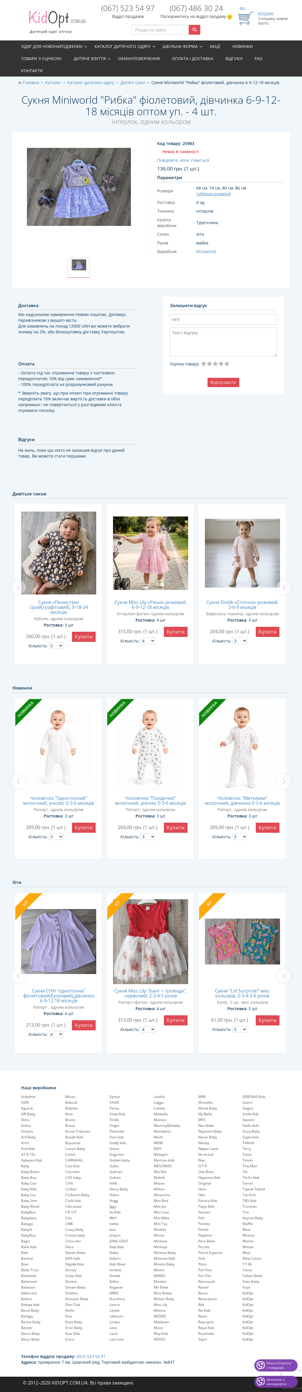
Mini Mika (161, 1218)
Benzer (27, 1327)
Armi (25, 1142)
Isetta (114, 1223)
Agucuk (27, 1108)
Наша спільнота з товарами (278, 1365)
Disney (70, 1270)
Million (159, 1189)
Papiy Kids (206, 1206)
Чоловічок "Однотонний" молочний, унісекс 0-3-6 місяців (58, 800)
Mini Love (161, 1212)
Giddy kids (118, 1142)
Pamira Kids (207, 1200)
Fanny (114, 1108)
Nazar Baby (207, 1137)
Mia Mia (160, 1171)
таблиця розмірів (213, 193)
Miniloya (160, 1246)
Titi (244, 1171)
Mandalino (162, 1131)
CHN (69, 1183)
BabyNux (28, 1235)
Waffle (247, 1223)
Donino (71, 1281)
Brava (70, 1125)
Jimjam (115, 1235)
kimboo (115, 1270)
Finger (115, 1125)
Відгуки (233, 58)
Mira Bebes (163, 1293)
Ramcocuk (206, 1281)
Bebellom (28, 1275)
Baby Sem (29, 1200)
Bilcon (70, 1096)
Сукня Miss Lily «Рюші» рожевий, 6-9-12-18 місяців (150, 604)
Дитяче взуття (90, 58)
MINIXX (159, 1275)
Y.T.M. (247, 1264)
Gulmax (116, 1171)
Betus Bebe (30, 1339)
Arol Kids (28, 1148)
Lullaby (159, 1108)
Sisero (247, 1102)
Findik (114, 1119)
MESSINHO (163, 1166)
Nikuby (203, 1142)
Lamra (115, 1304)
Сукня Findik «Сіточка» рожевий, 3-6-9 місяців (242, 604)
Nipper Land (208, 1148)
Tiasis (247, 1154)
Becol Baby (30, 1310)
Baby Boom (30, 1171)
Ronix (202, 1316)
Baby (25, 1166)
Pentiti (203, 1229)
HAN (113, 1183)
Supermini (250, 1137)
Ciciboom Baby (77, 1194)
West (246, 1229)
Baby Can (28, 1183)
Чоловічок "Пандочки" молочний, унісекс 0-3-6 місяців (150, 800)
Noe (201, 1160)
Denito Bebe (75, 1252)
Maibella (161, 1114)
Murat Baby (207, 1108)
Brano (70, 1119)
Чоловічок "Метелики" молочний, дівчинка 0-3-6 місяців (242, 800)
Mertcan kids (164, 1160)
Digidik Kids (74, 1264)
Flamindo (117, 1131)
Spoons (248, 1119)
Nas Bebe (206, 1125)
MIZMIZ (160, 1316)
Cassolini (72, 1171)
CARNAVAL (74, 1160)
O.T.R (202, 1166)
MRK (201, 1096)
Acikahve (28, 1096)
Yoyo (246, 1287)
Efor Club (72, 1304)
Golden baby (120, 1160)
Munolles (205, 1102)
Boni (69, 1114)
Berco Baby (30, 1333)
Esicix (69, 1339)
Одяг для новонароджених (51, 46)
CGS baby (73, 1177)
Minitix (159, 1270)
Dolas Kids (73, 1275)
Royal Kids (206, 1327)
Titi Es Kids (251, 1177)
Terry (246, 1148)
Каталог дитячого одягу (123, 46)
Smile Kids (250, 1114)
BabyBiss (28, 1212)
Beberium (29, 1281)
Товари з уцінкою (41, 58)
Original (204, 1183)
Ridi (201, 1304)
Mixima (160, 1310)
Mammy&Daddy (167, 1125)
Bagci (25, 1241)
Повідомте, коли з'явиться (183, 160)
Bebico (26, 1298)
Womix (247, 1241)
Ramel (203, 1287)
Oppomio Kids (209, 1177)
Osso (202, 1189)
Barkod (27, 1258)
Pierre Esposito (210, 1252)
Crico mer (73, 1241)
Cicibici (71, 1189)
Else (68, 1316)
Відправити (223, 382)
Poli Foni (205, 1270)
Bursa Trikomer (77, 1131)
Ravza (203, 1293)
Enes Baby (73, 1321)
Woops (247, 1246)
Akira (25, 1119)
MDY (158, 1148)
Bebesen (28, 1287)
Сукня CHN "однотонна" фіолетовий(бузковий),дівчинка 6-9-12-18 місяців (58, 996)
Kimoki (115, 1275)
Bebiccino (29, 1293)
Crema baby (75, 1235)
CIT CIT (71, 1212)
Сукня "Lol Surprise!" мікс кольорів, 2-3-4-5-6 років (242, 993)
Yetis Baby (250, 1281)
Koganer (116, 1287)
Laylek (115, 1310)
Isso (113, 1229)
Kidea (114, 1252)
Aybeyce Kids (31, 1160)
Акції (215, 46)
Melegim (161, 1154)
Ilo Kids (115, 1212)
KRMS (114, 1293)
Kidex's (115, 1258)
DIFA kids (72, 1258)
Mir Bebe (161, 1287)
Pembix (204, 1223)
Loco (113, 1327)
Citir (68, 1218)
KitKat (114, 1281)
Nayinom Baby (210, 1131)
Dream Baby (75, 1287)
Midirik (159, 1177)
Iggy (113, 1206)
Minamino (162, 1194)
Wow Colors (252, 1258)
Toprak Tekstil (253, 1189)
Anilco (26, 1125)
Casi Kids (72, 1166)
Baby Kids (29, 1189)
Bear (25, 1264)
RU (242, 8)
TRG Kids (249, 1200)
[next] (284, 587)
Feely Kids (117, 1114)
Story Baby (251, 1131)
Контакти (32, 70)
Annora (27, 1131)
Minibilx (160, 1229)
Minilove (160, 1241)
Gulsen (115, 1177)
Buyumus (72, 1142)
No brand (205, 1154)
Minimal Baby (165, 1252)
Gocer (114, 1148)
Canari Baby (75, 1148)
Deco (69, 1246)
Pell (201, 1218)
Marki (158, 1137)
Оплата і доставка (192, 58)
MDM (158, 1142)
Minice (159, 1235)
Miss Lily (160, 1304)
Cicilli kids (73, 1200)
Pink (201, 1258)
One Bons (206, 1171)
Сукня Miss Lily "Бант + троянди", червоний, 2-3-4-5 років (150, 993)
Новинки (242, 46)
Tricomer (249, 1206)
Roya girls (206, 1321)
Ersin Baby (73, 1327)
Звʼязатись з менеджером (276, 1381)
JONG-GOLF (119, 1241)
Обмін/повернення (139, 58)
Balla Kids (29, 1246)
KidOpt (247, 1293)
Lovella (159, 1096)
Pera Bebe (206, 1241)
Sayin (202, 1339)
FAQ (258, 58)
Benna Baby (30, 1321)
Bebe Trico (29, 1270)
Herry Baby (119, 1189)
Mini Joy (160, 1206)
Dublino (71, 1293)
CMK (69, 1223)
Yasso (247, 1270)
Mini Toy (160, 1223)
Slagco (247, 1108)
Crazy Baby (74, 1229)
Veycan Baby (252, 1218)
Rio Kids (204, 1310)
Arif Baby (28, 1137)
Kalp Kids (117, 1246)
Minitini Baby (164, 1264)
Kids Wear (118, 1264)
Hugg (114, 1200)
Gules (114, 1166)
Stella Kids (250, 1125)
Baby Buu (28, 1177)
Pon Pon (204, 1275)
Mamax (160, 1119)
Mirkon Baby (164, 1298)
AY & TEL (28, 1154)
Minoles (160, 1281)
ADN (25, 1102)
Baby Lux (28, 1194)
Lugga (159, 1102)
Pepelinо (205, 1235)
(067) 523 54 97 (128, 8)
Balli (24, 1252)
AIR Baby (28, 1114)
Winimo (248, 1235)
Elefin (69, 1310)
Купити (84, 636)
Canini (70, 1154)
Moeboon (161, 1321)
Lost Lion (117, 1339)
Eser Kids (72, 1333)
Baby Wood (30, 1206)
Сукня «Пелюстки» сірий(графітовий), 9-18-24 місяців (58, 607)
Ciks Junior (73, 1206)
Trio (245, 1212)
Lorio (114, 1333)
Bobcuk (71, 1102)
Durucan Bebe (76, 1298)
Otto (201, 1194)
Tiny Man (249, 1166)
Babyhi (26, 1229)
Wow (246, 1252)
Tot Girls (249, 1194)
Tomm (247, 1183)
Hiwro (114, 1194)
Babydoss (29, 1218)
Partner (204, 1212)
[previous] (18, 587)
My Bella (205, 1114)
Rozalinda (206, 1333)
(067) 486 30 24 (196, 8)
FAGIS (114, 1102)
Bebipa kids (30, 1304)
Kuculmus (117, 1298)
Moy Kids (161, 1333)
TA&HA (248, 1142)
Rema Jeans (207, 1298)
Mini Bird (161, 1200)
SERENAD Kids (254, 1096)
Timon (247, 1160)
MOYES (160, 1339)
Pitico (202, 1264)
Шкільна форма (180, 46)
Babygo (27, 1223)
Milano (159, 1183)
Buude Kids (74, 1137)
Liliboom (116, 1316)
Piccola (204, 1246)
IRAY (113, 1218)
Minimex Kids (164, 1258)
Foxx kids (117, 1137)
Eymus (115, 1096)
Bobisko (71, 1108)
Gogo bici (117, 1154)
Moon (158, 1327)
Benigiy (27, 1316)
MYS (201, 1119)
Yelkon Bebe (252, 1275)
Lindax (115, 1321)
